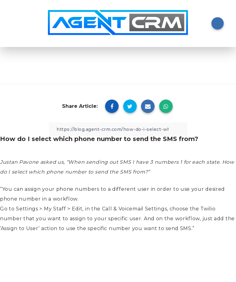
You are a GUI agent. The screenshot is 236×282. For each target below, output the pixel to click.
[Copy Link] (118, 129)
